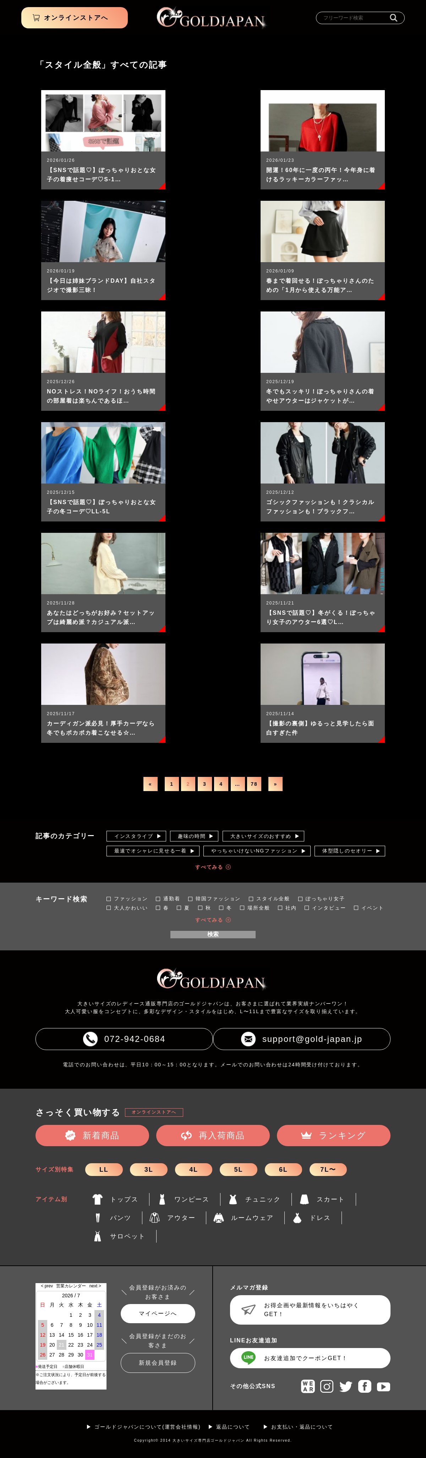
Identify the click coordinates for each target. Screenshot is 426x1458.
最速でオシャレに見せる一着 (150, 851)
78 (254, 784)
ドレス (320, 1217)
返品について (233, 1427)
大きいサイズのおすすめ (260, 836)
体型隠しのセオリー (347, 851)
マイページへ (158, 1313)
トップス (124, 1199)
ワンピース (192, 1199)
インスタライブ (133, 836)
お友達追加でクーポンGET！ (306, 1358)
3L (148, 1169)
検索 (213, 934)
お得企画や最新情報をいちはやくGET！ (312, 1310)
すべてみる (209, 867)
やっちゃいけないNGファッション (254, 851)
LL (104, 1169)
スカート (331, 1199)
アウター (181, 1217)
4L (193, 1169)
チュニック (263, 1199)
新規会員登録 (158, 1363)
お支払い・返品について (302, 1427)
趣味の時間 (192, 836)
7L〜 (328, 1169)
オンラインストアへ (154, 1112)
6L (283, 1169)
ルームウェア (252, 1217)
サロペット (128, 1236)
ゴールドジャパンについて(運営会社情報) (147, 1427)
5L (238, 1169)
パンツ (120, 1217)
